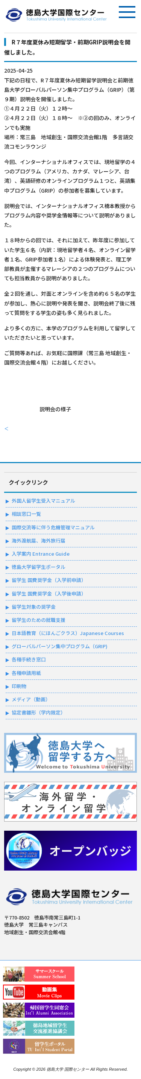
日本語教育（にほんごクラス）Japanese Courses (68, 633)
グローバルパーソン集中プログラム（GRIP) (60, 646)
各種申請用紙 (26, 672)
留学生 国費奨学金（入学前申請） (49, 580)
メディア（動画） (31, 699)
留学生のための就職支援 (38, 619)
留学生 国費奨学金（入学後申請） (49, 593)
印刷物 (19, 686)
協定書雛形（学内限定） (38, 712)
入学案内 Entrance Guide (41, 553)
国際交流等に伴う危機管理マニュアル (53, 527)
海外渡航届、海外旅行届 (38, 540)
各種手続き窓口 (29, 659)
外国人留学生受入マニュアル (43, 500)
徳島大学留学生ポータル (38, 566)
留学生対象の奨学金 (34, 606)
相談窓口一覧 (26, 513)
